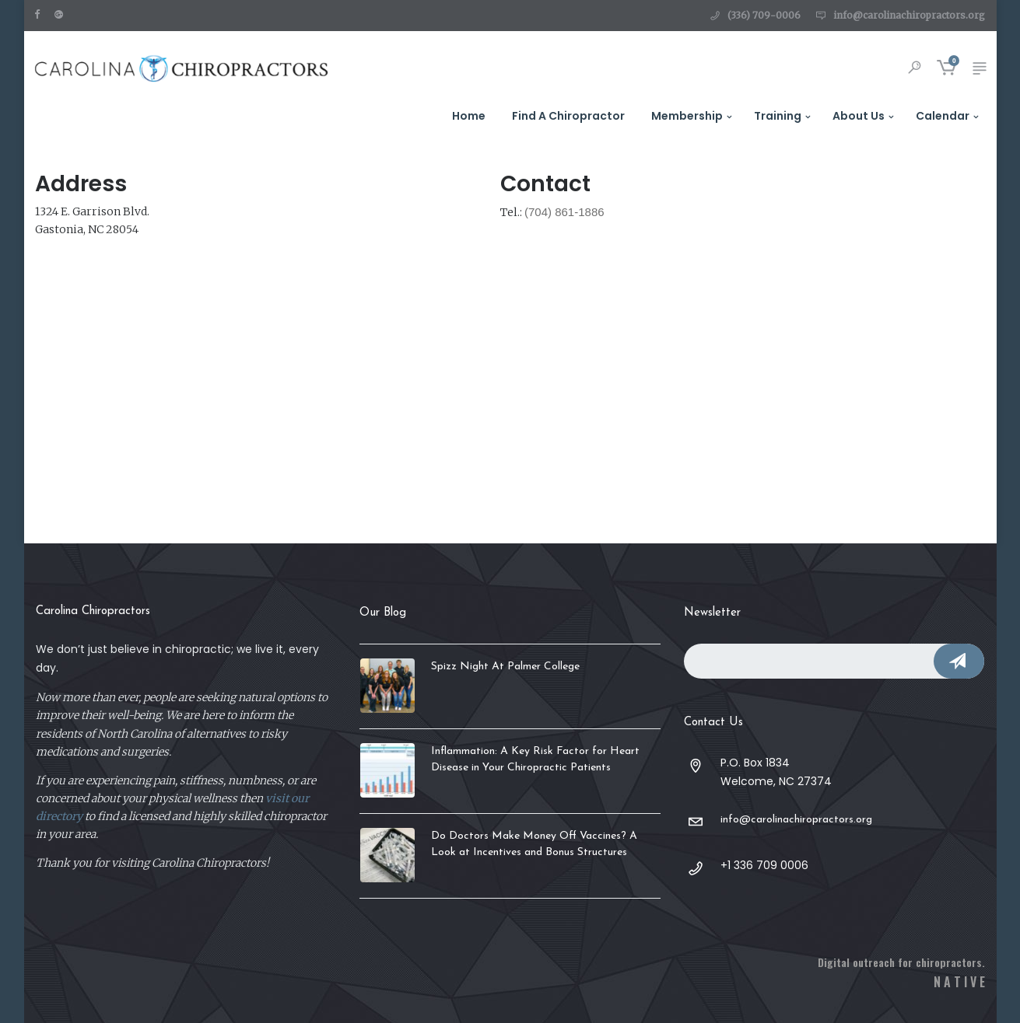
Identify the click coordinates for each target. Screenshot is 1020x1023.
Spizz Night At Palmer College (505, 666)
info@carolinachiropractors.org (909, 15)
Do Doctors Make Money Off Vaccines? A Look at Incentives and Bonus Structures (534, 844)
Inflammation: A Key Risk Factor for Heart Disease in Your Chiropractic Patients (535, 759)
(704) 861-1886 (564, 211)
